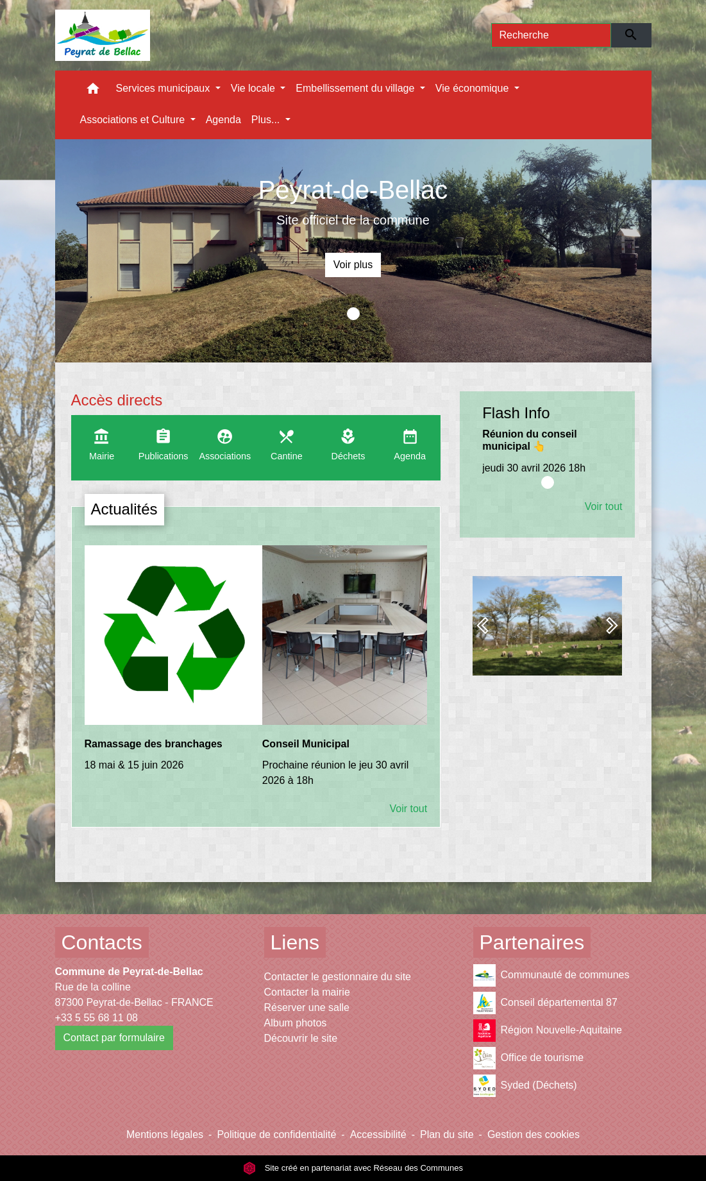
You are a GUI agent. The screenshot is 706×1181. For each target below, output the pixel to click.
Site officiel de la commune (353, 220)
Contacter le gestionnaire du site (337, 976)
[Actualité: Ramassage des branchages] (167, 665)
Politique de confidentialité (276, 1134)
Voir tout (408, 808)
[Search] (551, 35)
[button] (93, 91)
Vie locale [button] (254, 88)
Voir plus (353, 264)
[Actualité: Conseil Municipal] (344, 673)
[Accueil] (103, 35)
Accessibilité (378, 1134)
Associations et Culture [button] (134, 119)
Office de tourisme (528, 1058)
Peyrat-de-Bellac (353, 190)
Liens (295, 942)
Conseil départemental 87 (545, 1003)
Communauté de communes (551, 975)
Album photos (295, 1022)
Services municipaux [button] (164, 88)
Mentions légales (164, 1134)
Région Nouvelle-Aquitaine (547, 1030)
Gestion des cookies (533, 1134)
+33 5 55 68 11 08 (96, 1017)
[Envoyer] (631, 35)
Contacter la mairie (307, 992)
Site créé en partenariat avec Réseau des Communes (353, 1168)
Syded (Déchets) (525, 1086)
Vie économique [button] (473, 88)
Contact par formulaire (114, 1037)
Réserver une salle (306, 1007)
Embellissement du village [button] (356, 88)
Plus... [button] (267, 119)
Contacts (102, 942)
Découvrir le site (301, 1038)
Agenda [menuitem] (223, 119)
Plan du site (447, 1134)
